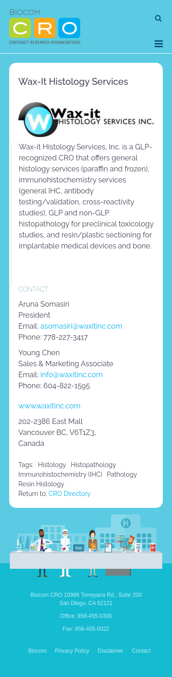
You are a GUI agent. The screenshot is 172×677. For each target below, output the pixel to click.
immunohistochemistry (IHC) (60, 474)
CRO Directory (70, 493)
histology (52, 464)
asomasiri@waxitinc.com (81, 326)
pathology (122, 474)
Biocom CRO (44, 26)
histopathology (93, 464)
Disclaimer (110, 651)
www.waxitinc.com (49, 406)
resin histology (41, 484)
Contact (141, 651)
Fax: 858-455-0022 (86, 629)
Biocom (37, 651)
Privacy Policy (72, 651)
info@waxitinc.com (71, 374)
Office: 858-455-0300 (86, 616)
